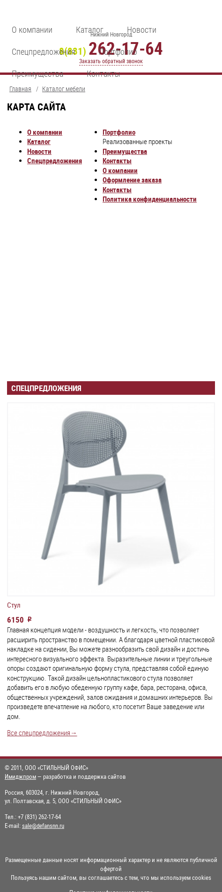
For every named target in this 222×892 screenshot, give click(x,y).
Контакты (103, 73)
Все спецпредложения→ (42, 732)
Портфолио (118, 51)
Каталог (90, 29)
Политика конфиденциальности (150, 199)
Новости (141, 29)
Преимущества (37, 73)
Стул (14, 605)
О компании (32, 29)
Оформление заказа (132, 179)
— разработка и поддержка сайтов (65, 776)
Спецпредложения (43, 51)
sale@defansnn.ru (43, 825)
